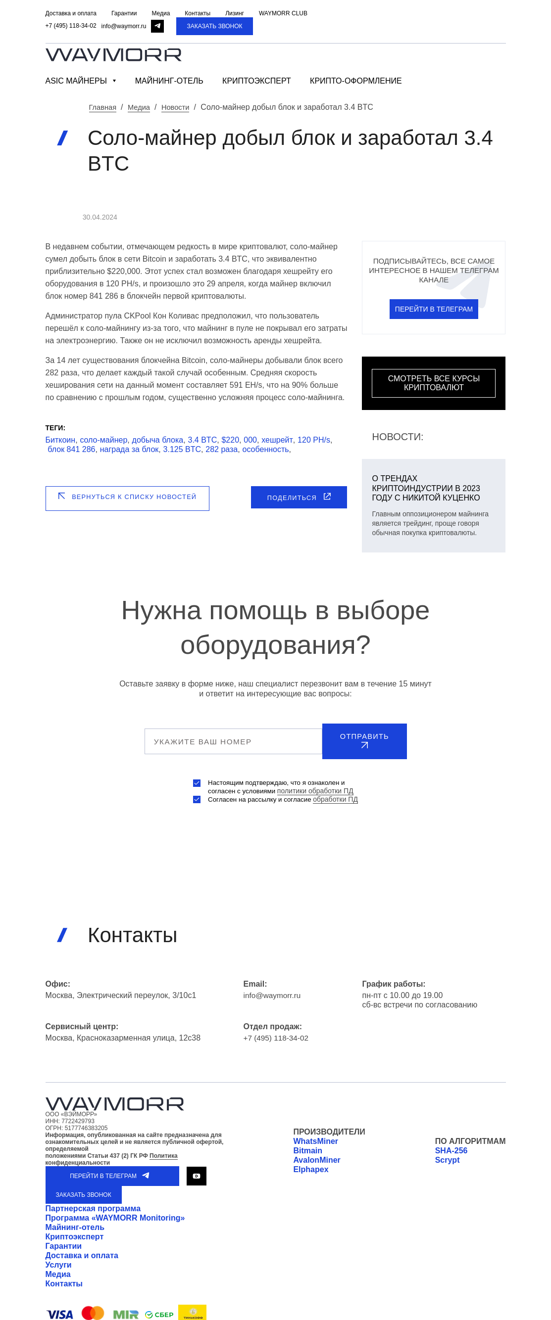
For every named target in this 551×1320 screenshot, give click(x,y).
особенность (266, 449)
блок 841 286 (71, 449)
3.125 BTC (182, 449)
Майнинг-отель (169, 81)
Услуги (59, 1258)
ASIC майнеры (76, 81)
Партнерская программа (93, 1202)
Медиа (58, 1268)
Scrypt (447, 1153)
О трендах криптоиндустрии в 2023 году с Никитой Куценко (426, 487)
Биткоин (61, 439)
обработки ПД (338, 793)
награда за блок (129, 449)
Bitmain (307, 1144)
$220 (230, 439)
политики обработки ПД (316, 784)
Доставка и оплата (82, 1249)
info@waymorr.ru (124, 26)
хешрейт (277, 439)
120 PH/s (314, 439)
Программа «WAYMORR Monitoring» (115, 1211)
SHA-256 (451, 1144)
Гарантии (64, 1239)
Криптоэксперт (256, 81)
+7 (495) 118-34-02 (71, 25)
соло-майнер (103, 439)
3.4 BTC (202, 439)
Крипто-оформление (356, 81)
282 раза (221, 449)
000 (250, 439)
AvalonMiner (316, 1153)
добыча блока (158, 439)
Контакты (64, 1277)
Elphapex (310, 1163)
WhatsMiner (315, 1135)
